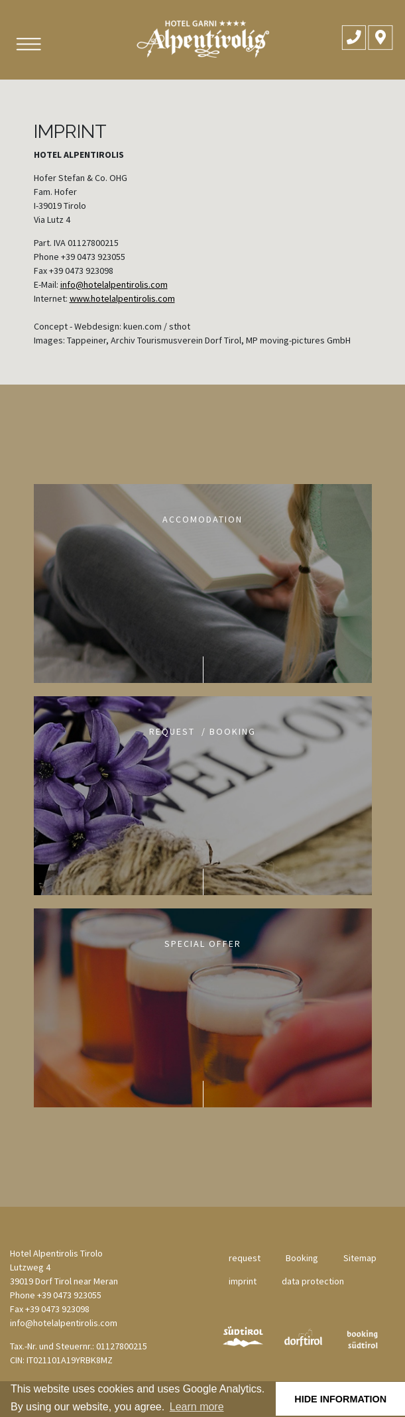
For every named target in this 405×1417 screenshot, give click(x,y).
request (244, 1258)
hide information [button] (340, 1399)
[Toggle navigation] (27, 44)
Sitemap (359, 1258)
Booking (302, 1258)
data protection (313, 1281)
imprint (243, 1281)
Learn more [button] (197, 1406)
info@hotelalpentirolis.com (114, 284)
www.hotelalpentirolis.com (122, 298)
